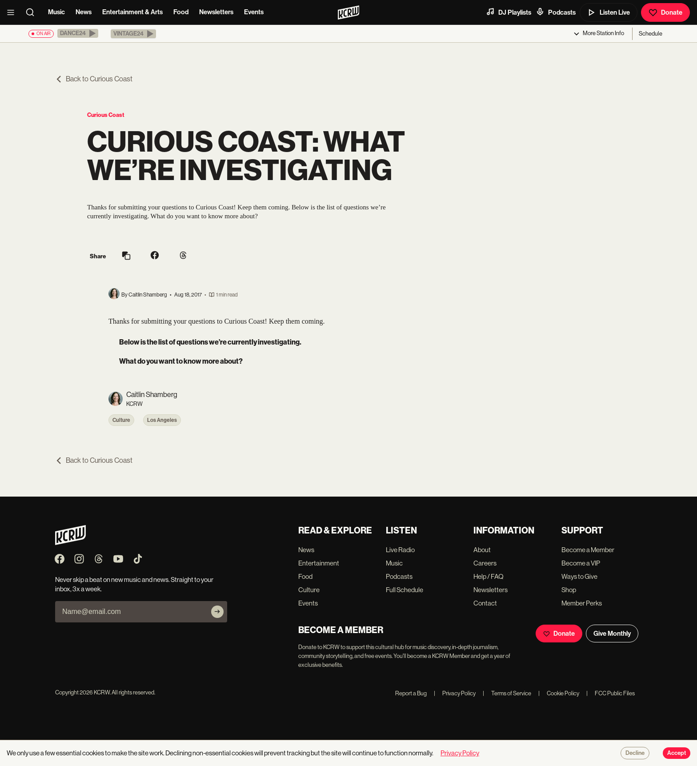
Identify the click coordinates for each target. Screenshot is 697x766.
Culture (121, 420)
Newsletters (216, 12)
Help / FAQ (488, 576)
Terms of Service (507, 693)
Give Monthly (612, 634)
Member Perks (581, 603)
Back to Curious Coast (93, 79)
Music (56, 12)
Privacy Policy (455, 693)
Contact (485, 603)
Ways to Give (579, 576)
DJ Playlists (508, 12)
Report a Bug (411, 693)
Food (180, 12)
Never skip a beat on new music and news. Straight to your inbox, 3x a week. (134, 584)
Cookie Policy (558, 693)
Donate (665, 12)
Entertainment (318, 563)
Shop (568, 590)
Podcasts (556, 12)
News (84, 12)
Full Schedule (404, 590)
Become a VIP (580, 563)
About (482, 549)
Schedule (650, 33)
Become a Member (587, 549)
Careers (485, 563)
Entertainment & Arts (132, 12)
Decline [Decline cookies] (635, 753)
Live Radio (400, 549)
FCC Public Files (610, 693)
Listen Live (608, 12)
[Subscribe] (217, 612)
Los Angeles (162, 420)
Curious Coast (105, 115)
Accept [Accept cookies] (676, 753)
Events (254, 12)
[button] (77, 33)
